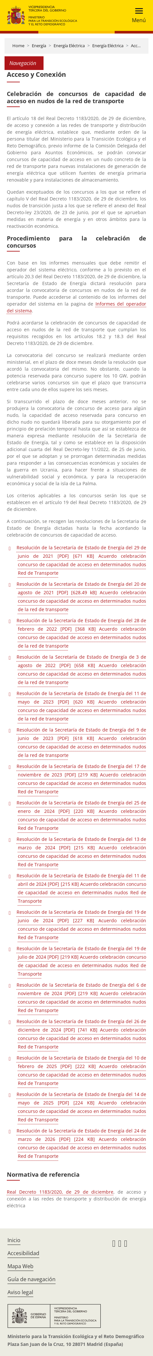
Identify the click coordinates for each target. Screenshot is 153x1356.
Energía (39, 45)
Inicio (13, 1240)
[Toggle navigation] (137, 15)
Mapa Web (20, 1266)
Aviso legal (20, 1292)
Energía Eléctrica (69, 45)
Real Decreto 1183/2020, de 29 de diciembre (60, 1192)
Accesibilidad (23, 1253)
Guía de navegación (31, 1279)
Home (18, 45)
